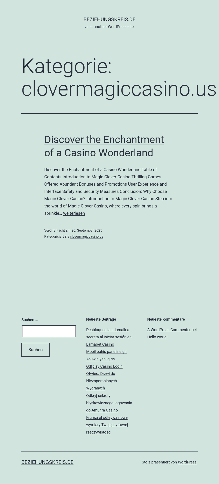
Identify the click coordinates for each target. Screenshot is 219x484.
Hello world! (157, 337)
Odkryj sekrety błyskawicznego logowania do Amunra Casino (109, 402)
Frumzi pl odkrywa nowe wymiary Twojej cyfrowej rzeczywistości (107, 424)
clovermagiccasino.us (86, 236)
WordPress (187, 462)
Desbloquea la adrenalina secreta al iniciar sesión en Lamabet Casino (109, 336)
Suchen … (29, 319)
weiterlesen (74, 213)
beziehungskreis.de (109, 19)
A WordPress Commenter (169, 329)
